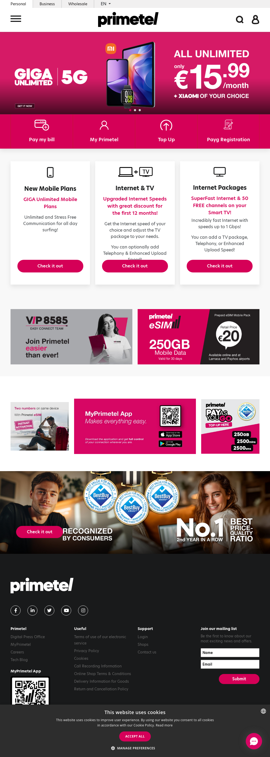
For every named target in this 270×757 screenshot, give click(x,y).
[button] (130, 110)
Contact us (147, 660)
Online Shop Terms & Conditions (102, 682)
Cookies (81, 667)
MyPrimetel (21, 653)
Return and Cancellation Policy (101, 697)
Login (143, 645)
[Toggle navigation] (16, 20)
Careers (17, 660)
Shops (143, 653)
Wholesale (77, 4)
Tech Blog (19, 668)
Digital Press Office (28, 645)
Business (47, 4)
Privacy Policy (86, 659)
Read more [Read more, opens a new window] (164, 725)
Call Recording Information (98, 674)
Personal (18, 4)
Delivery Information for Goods (101, 690)
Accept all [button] (135, 736)
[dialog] (135, 731)
